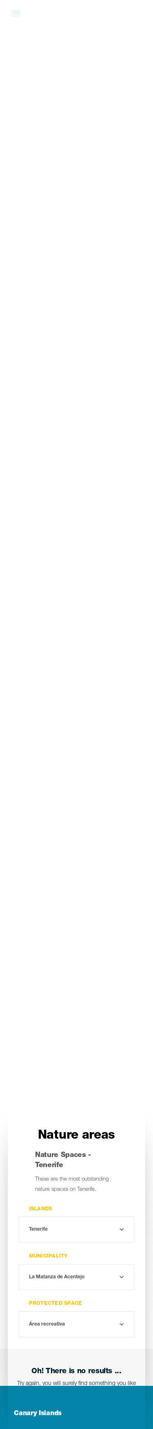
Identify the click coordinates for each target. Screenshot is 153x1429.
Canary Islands (38, 1414)
